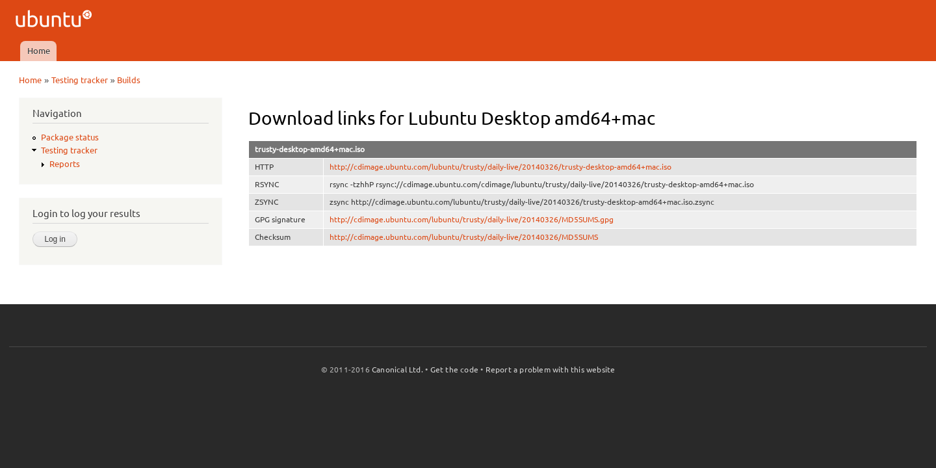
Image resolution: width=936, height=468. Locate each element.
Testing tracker (79, 79)
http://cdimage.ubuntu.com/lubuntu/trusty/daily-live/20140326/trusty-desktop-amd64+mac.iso (500, 166)
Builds (128, 79)
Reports (64, 163)
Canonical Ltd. (397, 369)
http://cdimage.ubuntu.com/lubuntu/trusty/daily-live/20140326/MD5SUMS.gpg (472, 219)
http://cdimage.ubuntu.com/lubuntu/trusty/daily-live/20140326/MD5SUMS (464, 237)
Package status (70, 137)
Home (38, 50)
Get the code (454, 369)
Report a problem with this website (551, 369)
